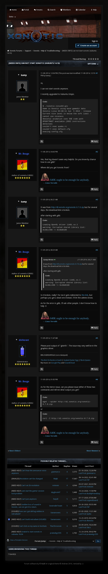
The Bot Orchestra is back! (51, 360)
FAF (88, 480)
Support (28, 51)
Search (51, 10)
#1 (97, 73)
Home (12, 10)
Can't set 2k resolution (30, 485)
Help (93, 10)
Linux (47, 183)
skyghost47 (55, 492)
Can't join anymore (29, 499)
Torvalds (53, 183)
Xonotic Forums (16, 51)
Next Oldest (15, 451)
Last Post (82, 473)
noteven (55, 485)
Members (65, 10)
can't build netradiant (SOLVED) (34, 519)
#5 (97, 338)
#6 (97, 380)
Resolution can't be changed (31, 479)
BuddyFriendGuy (93, 493)
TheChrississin (55, 526)
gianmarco (55, 472)
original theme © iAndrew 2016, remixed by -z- (66, 564)
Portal (25, 10)
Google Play (56, 363)
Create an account (87, 45)
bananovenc (56, 513)
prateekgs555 (55, 533)
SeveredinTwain (55, 506)
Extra (11, 17)
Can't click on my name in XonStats (33, 526)
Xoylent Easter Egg (71, 360)
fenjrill (55, 499)
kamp (24, 75)
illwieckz (90, 521)
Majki (56, 479)
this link (85, 295)
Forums (38, 10)
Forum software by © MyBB (35, 564)
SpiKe (89, 514)
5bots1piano (85, 360)
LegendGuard (92, 500)
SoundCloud (70, 363)
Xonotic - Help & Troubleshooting (46, 51)
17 (67, 479)
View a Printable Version (19, 540)
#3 (97, 200)
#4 (97, 250)
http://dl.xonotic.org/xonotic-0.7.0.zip (67, 207)
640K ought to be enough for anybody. (69, 179)
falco (89, 527)
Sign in (95, 41)
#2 (97, 152)
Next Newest (93, 451)
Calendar (81, 10)
